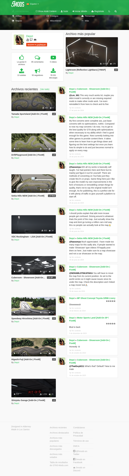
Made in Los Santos (20, 429)
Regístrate (98, 11)
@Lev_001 (74, 95)
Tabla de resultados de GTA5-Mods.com (59, 464)
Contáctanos (79, 427)
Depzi (29, 36)
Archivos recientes (58, 427)
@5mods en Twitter (80, 452)
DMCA (76, 446)
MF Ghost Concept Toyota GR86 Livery (96, 298)
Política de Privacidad (78, 434)
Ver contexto (75, 108)
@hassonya (75, 167)
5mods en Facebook (79, 461)
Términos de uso (81, 441)
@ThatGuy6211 (76, 366)
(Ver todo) (44, 89)
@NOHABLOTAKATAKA (81, 273)
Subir (64, 11)
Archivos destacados (59, 433)
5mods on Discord (79, 469)
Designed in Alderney (21, 426)
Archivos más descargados (56, 447)
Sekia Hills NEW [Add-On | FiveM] (93, 117)
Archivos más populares (56, 439)
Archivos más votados (56, 455)
